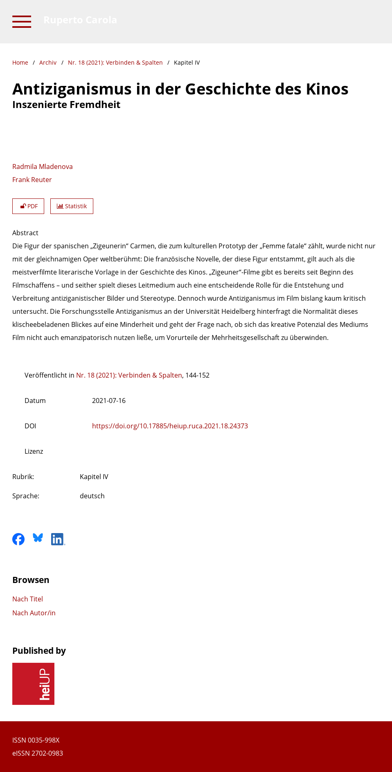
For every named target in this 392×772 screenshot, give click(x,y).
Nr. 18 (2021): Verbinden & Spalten (115, 62)
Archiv (47, 62)
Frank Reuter (32, 179)
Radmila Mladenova (42, 166)
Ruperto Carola (80, 19)
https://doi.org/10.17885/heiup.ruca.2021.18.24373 (170, 425)
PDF (28, 206)
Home (20, 62)
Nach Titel (27, 598)
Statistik (72, 206)
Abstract (25, 232)
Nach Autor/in (34, 612)
